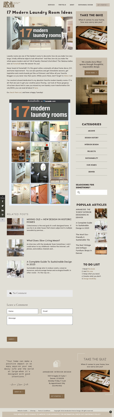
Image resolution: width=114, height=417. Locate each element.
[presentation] (19, 330)
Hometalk (16, 64)
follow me (67, 76)
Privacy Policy (94, 414)
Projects (91, 151)
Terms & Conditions (44, 410)
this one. (90, 271)
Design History (91, 138)
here (36, 88)
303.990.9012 (57, 386)
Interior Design (91, 145)
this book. (91, 269)
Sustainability (91, 158)
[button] (110, 412)
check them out (15, 92)
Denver (91, 172)
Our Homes (91, 165)
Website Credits (23, 410)
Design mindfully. (89, 279)
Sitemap (33, 410)
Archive (91, 131)
